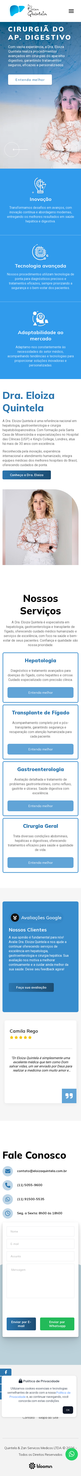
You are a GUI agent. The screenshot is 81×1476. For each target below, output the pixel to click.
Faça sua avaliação (31, 987)
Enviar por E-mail (21, 1324)
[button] (18, 149)
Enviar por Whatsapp (57, 1324)
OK (68, 1409)
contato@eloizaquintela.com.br (42, 1171)
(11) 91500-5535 (30, 1199)
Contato (29, 1417)
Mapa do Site (48, 1417)
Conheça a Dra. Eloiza (26, 475)
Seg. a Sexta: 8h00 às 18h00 (39, 1213)
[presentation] (38, 1309)
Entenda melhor (30, 80)
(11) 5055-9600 (29, 1185)
